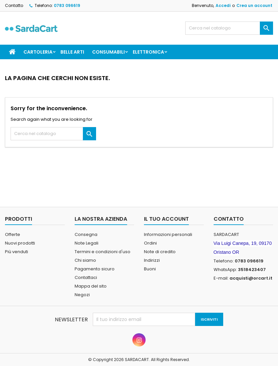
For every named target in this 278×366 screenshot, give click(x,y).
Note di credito (160, 252)
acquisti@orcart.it (250, 278)
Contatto (14, 5)
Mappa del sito (91, 286)
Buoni (150, 269)
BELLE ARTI (72, 52)
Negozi (82, 295)
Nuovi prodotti (20, 243)
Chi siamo (85, 260)
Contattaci (86, 277)
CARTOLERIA (37, 52)
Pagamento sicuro (95, 269)
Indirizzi (152, 260)
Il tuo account (166, 219)
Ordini (150, 243)
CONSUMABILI (108, 52)
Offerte (12, 234)
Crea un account (254, 5)
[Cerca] (229, 28)
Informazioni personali (168, 234)
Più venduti (16, 252)
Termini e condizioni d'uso (102, 252)
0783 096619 (67, 5)
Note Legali (86, 243)
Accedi (223, 5)
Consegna (86, 234)
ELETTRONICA (148, 52)
